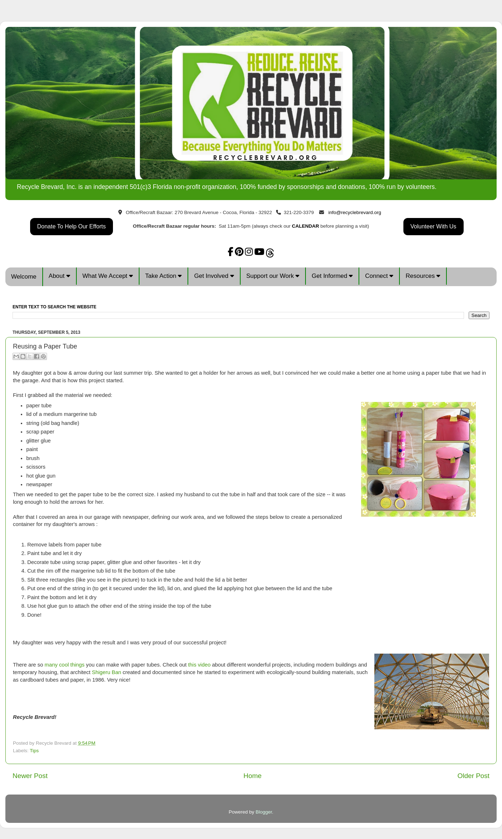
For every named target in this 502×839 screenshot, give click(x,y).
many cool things (64, 665)
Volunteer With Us (433, 226)
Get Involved (214, 275)
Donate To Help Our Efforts (71, 226)
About (59, 275)
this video (199, 665)
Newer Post (30, 775)
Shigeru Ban (106, 672)
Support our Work (273, 275)
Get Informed (332, 275)
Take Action (163, 275)
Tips (34, 750)
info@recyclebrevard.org (354, 212)
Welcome (24, 276)
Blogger (264, 812)
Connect (379, 275)
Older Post (473, 775)
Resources (423, 275)
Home (252, 775)
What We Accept (107, 275)
